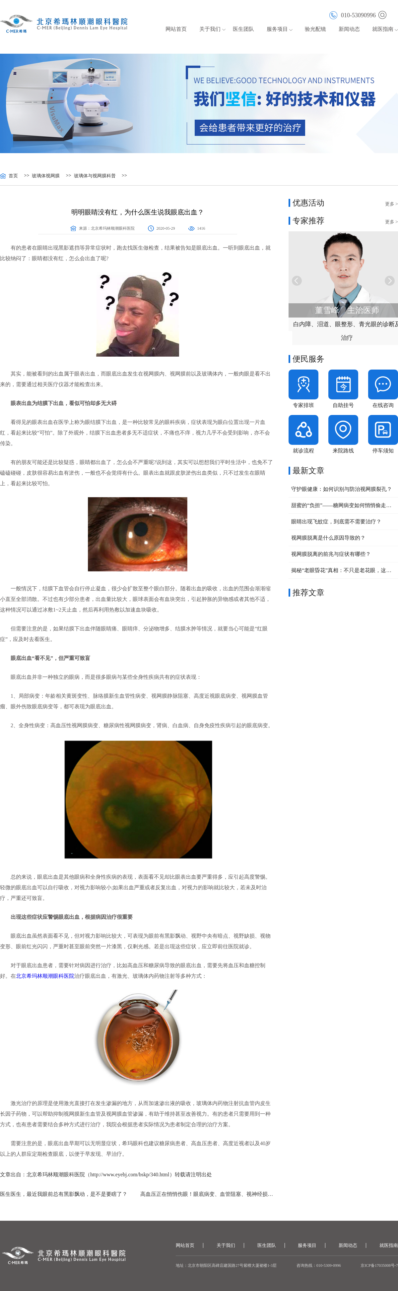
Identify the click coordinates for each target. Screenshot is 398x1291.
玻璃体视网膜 (46, 176)
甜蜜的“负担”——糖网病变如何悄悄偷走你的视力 (343, 505)
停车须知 (383, 450)
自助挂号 (343, 405)
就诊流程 (303, 450)
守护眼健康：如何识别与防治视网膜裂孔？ (341, 489)
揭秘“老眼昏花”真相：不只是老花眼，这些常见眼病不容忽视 (343, 570)
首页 (13, 176)
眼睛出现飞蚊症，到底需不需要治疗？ (336, 521)
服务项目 (277, 29)
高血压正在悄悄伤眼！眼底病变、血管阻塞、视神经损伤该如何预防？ (207, 1194)
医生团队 (243, 29)
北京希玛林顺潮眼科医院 (113, 228)
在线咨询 (383, 405)
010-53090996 (352, 14)
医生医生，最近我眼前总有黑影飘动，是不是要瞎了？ (63, 1194)
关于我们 (210, 29)
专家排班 (303, 405)
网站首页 (176, 29)
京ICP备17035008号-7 (379, 1265)
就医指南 (382, 29)
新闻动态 (349, 29)
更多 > (391, 204)
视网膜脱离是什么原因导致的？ (328, 538)
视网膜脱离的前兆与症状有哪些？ (331, 554)
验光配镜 (315, 29)
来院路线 (343, 450)
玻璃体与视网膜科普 (95, 176)
